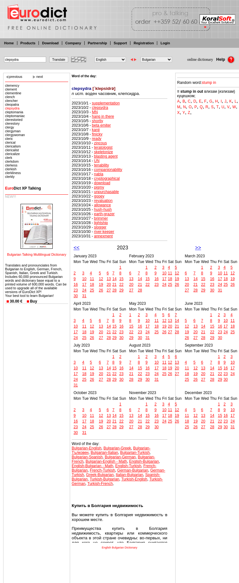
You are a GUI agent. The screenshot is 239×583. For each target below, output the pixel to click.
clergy (9, 127)
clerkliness (13, 173)
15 (121, 279)
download (102, 183)
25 (92, 290)
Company (73, 43)
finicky (97, 134)
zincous (100, 143)
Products (28, 43)
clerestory (12, 123)
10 (84, 279)
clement (11, 89)
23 (76, 290)
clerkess (11, 165)
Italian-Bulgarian (129, 475)
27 (109, 290)
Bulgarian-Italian (104, 452)
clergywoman (15, 135)
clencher (11, 101)
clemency (12, 85)
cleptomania (14, 112)
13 (109, 279)
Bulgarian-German (120, 457)
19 (101, 284)
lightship (101, 223)
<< (77, 247)
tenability (101, 165)
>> (198, 247)
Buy (33, 301)
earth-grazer (104, 214)
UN (96, 161)
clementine (13, 93)
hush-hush (103, 209)
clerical (10, 142)
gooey (99, 196)
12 (101, 279)
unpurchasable (106, 192)
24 (84, 290)
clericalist (12, 150)
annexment (103, 236)
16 (76, 284)
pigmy (99, 187)
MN (95, 112)
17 (84, 284)
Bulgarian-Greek (117, 448)
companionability (108, 169)
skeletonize (103, 152)
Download (50, 43)
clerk (8, 158)
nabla (98, 174)
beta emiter (101, 125)
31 (84, 296)
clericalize (12, 154)
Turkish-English (134, 479)
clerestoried (13, 120)
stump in (209, 82)
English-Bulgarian (144, 461)
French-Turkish (102, 470)
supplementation (106, 103)
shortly (97, 121)
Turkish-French (100, 483)
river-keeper (104, 231)
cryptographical (107, 178)
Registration (144, 43)
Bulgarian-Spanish (87, 457)
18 (92, 284)
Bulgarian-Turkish (135, 452)
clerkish (10, 169)
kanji (96, 130)
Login (165, 43)
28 (114, 290)
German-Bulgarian (132, 470)
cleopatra (12, 104)
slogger (100, 227)
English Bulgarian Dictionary (119, 547)
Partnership (97, 43)
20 (109, 284)
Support (120, 43)
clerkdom (12, 161)
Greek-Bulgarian (100, 475)
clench (10, 97)
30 (76, 296)
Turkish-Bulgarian (104, 479)
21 (114, 284)
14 (114, 279)
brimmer (101, 218)
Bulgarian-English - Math (106, 461)
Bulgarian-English (86, 448)
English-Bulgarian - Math (92, 466)
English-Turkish (128, 466)
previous (15, 76)
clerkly (10, 177)
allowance (102, 205)
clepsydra (12, 108)
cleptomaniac (15, 116)
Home (9, 43)
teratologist (103, 147)
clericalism (13, 146)
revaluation (103, 200)
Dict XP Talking (23, 188)
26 (101, 290)
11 (92, 279)
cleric (9, 139)
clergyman (13, 131)
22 (121, 284)
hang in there (103, 116)
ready (96, 138)
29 (121, 290)
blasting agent (106, 156)
